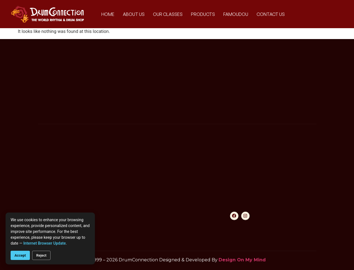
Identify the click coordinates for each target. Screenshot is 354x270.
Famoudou (235, 14)
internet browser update (44, 243)
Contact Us (271, 14)
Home (107, 14)
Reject (41, 255)
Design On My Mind (242, 259)
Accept (20, 255)
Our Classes (168, 14)
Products (203, 14)
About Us (134, 14)
